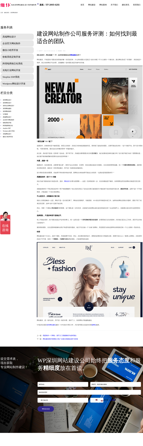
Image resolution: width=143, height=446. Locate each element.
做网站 (94, 325)
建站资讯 (125, 5)
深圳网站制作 (14, 12)
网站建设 (91, 5)
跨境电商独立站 (8, 125)
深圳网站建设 (7, 108)
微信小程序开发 (8, 136)
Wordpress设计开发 (9, 131)
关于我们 (114, 5)
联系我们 (136, 5)
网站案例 (103, 5)
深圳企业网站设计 (8, 105)
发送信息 (46, 409)
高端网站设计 (7, 117)
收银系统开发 (7, 122)
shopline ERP (7, 128)
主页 (2, 12)
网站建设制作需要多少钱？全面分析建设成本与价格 (60, 339)
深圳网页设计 (7, 103)
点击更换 (112, 400)
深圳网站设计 (7, 100)
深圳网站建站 (51, 325)
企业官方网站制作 (8, 120)
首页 (82, 5)
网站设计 (67, 181)
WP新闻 (5, 114)
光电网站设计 (7, 134)
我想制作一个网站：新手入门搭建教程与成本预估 (59, 335)
